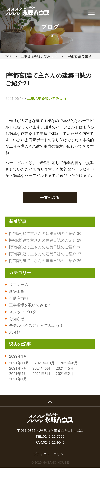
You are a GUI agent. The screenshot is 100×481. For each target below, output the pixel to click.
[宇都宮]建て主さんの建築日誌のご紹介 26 (45, 260)
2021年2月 (65, 373)
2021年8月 (69, 363)
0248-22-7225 (53, 436)
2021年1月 (18, 379)
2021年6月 (41, 368)
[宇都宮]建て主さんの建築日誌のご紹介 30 (45, 233)
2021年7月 (18, 368)
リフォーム (19, 285)
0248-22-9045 (54, 442)
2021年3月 (41, 373)
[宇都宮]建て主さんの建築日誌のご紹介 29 (45, 240)
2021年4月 (18, 373)
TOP (8, 56)
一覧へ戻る (50, 198)
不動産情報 (18, 298)
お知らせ (17, 319)
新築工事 (16, 291)
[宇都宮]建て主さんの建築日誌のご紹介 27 (45, 254)
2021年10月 (45, 363)
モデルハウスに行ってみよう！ (36, 325)
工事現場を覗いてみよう (39, 56)
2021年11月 (19, 363)
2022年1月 (18, 356)
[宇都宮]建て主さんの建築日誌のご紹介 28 (45, 247)
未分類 (14, 332)
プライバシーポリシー (50, 454)
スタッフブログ (22, 312)
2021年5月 (65, 368)
